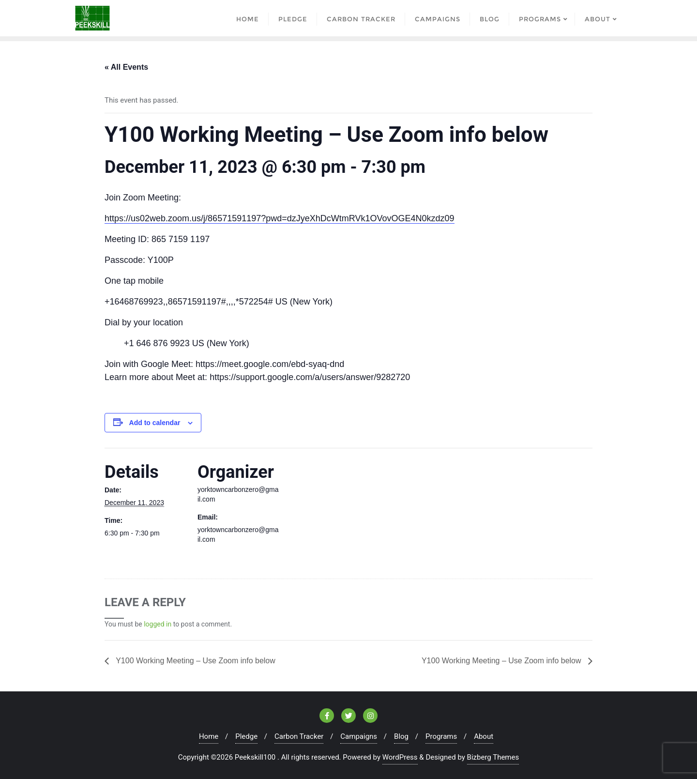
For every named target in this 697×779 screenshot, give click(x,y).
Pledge (246, 736)
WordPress (400, 757)
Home (208, 736)
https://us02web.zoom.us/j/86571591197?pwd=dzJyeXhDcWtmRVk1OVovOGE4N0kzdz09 (280, 218)
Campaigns (358, 736)
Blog (401, 736)
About (483, 736)
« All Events (126, 67)
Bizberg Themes (493, 757)
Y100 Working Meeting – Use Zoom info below (194, 661)
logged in (157, 624)
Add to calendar (155, 423)
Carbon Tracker (298, 736)
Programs (441, 736)
